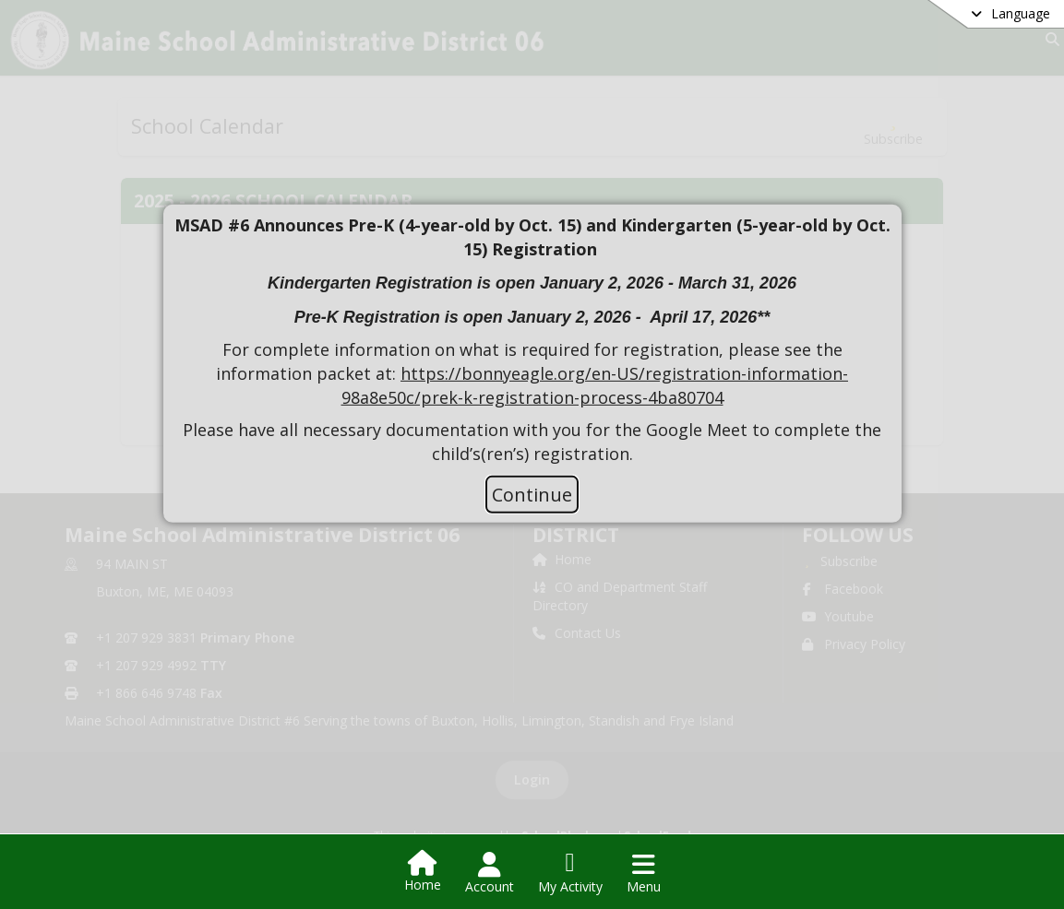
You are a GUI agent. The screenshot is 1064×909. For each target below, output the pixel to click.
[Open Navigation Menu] (644, 873)
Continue (532, 494)
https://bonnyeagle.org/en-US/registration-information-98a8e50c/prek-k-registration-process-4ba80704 (595, 385)
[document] (532, 340)
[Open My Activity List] (570, 873)
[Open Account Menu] (489, 873)
